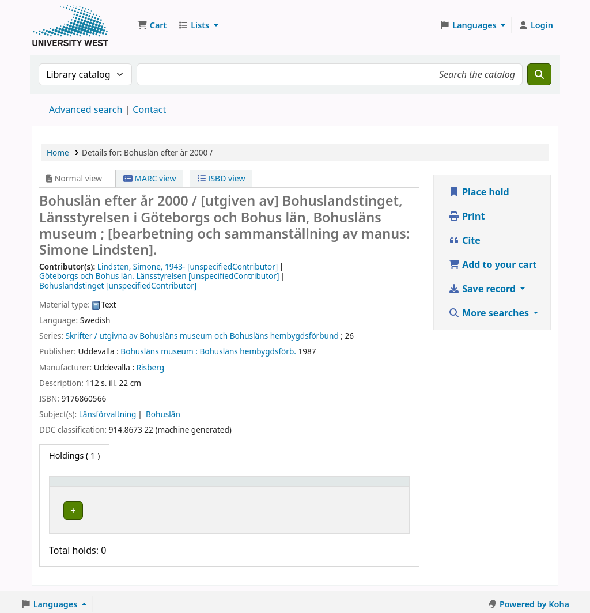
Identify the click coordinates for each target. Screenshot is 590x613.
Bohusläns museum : (159, 351)
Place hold (478, 192)
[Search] (539, 74)
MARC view (149, 178)
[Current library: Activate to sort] (161, 487)
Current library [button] (148, 487)
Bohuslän (163, 413)
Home (58, 152)
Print (466, 216)
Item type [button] (74, 487)
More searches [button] (489, 312)
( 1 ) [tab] (74, 455)
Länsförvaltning (108, 413)
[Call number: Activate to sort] (248, 487)
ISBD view (221, 178)
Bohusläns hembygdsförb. (247, 351)
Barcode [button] (359, 487)
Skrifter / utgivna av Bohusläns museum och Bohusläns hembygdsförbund (202, 335)
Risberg (150, 367)
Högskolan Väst (147, 508)
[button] (152, 25)
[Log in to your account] (535, 25)
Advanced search (85, 109)
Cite (464, 240)
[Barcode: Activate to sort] (374, 487)
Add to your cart (492, 264)
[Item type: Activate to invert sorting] (81, 487)
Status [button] (306, 487)
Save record (483, 288)
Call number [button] (238, 487)
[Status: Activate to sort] (312, 487)
